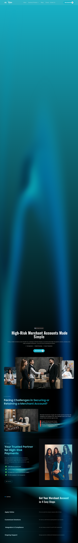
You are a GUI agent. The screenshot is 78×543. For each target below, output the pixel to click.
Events (47, 2)
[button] (33, 2)
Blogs (42, 2)
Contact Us (52, 2)
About (24, 2)
